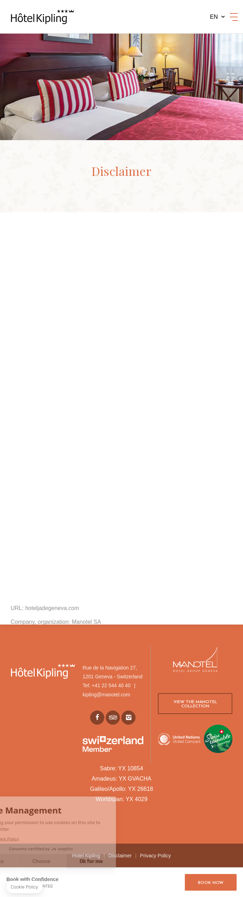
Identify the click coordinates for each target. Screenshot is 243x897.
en (214, 17)
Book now (210, 883)
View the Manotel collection (195, 704)
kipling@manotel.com (106, 694)
